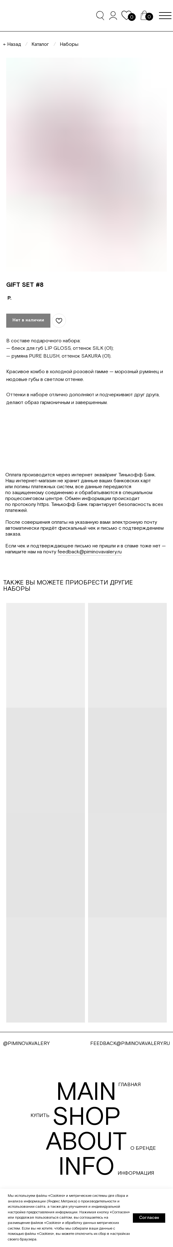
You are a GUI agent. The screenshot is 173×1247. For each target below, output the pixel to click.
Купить (39, 1115)
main (86, 1092)
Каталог (40, 44)
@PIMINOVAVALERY (26, 1043)
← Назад (12, 44)
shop (86, 1117)
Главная (129, 1084)
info (86, 1167)
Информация (136, 1173)
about (86, 1142)
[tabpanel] (86, 518)
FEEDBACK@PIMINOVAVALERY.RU (130, 1043)
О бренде (143, 1148)
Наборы (69, 44)
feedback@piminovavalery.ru (90, 552)
